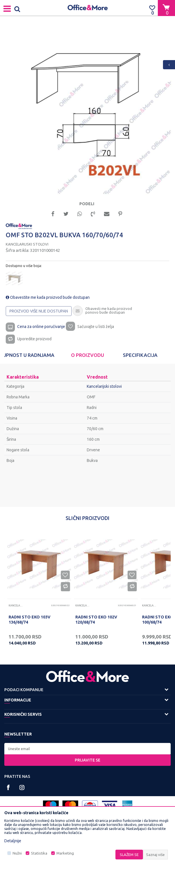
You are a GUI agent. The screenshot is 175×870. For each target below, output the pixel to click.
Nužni (17, 853)
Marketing (65, 853)
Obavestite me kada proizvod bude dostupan (48, 297)
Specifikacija (140, 355)
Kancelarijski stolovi (27, 244)
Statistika (39, 853)
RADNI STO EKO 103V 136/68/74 (29, 619)
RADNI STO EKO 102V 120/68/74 (96, 619)
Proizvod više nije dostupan (38, 311)
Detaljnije (12, 841)
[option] (87, 110)
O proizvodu (87, 355)
